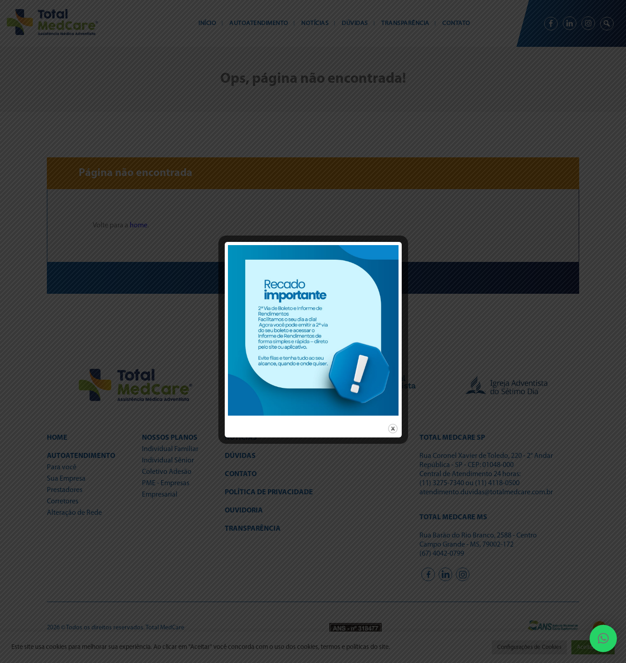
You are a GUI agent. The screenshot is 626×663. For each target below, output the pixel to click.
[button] (603, 638)
